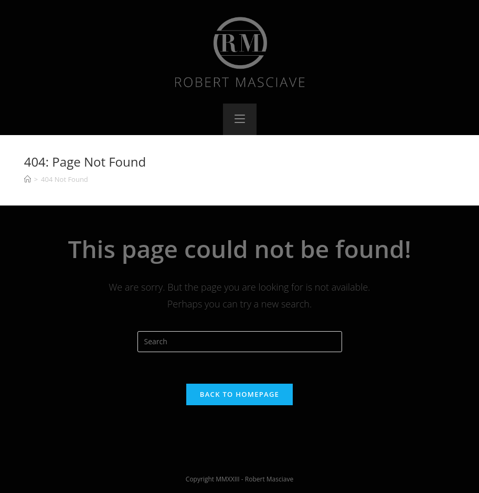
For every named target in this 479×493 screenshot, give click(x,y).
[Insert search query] (239, 341)
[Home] (27, 179)
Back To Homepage (239, 394)
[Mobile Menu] (240, 119)
